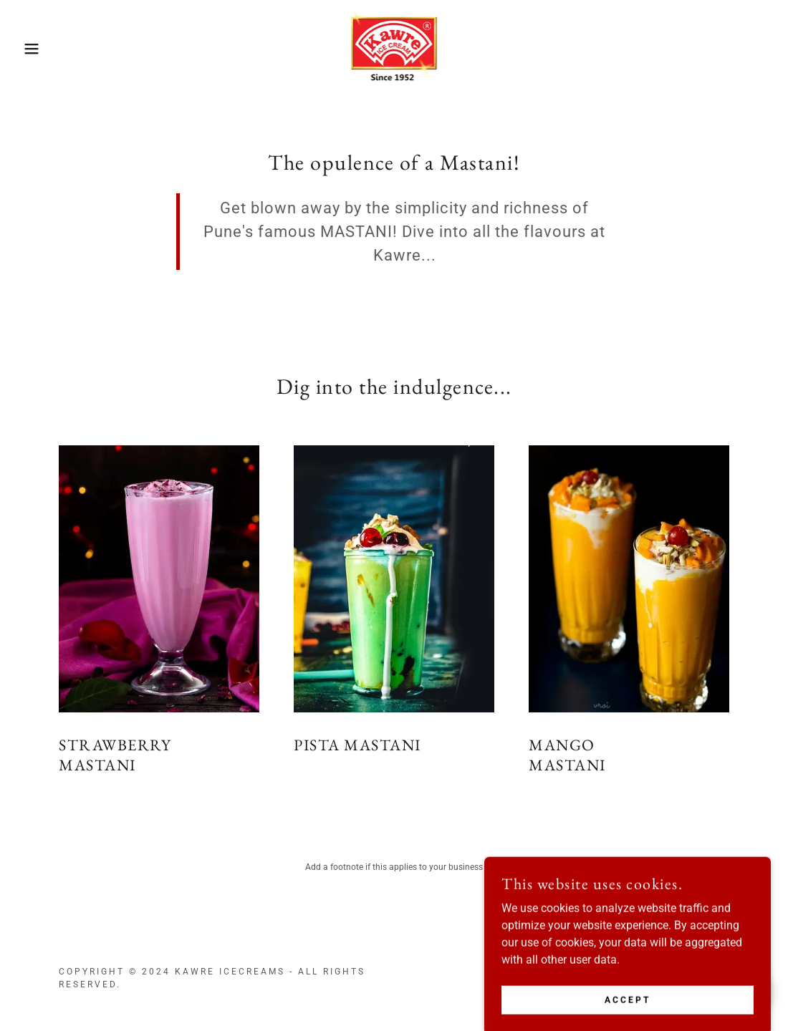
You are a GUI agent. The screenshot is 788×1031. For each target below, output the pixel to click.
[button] (39, 48)
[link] (394, 47)
